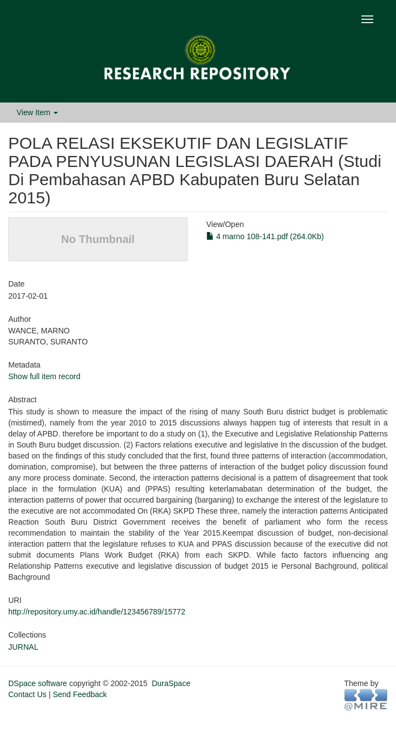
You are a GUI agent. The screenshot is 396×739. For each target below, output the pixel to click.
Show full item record (44, 376)
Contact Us (27, 694)
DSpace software (37, 683)
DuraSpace (171, 683)
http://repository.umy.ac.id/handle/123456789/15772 (96, 611)
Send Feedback (80, 694)
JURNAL (23, 647)
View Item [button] (37, 112)
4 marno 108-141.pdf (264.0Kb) (265, 236)
